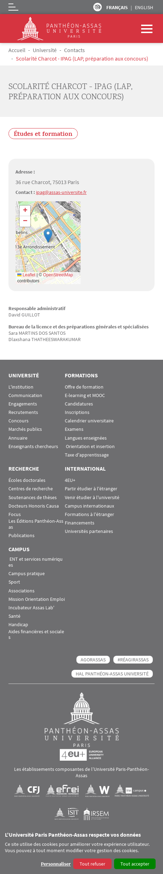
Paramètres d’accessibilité (97, 7)
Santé (14, 616)
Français (117, 7)
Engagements (22, 404)
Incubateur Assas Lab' (31, 608)
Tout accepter (134, 864)
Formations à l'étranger (89, 514)
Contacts (74, 50)
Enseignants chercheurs (33, 446)
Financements (79, 523)
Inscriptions (77, 412)
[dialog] (81, 851)
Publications (21, 536)
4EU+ (70, 480)
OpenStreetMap (58, 274)
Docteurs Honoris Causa (33, 506)
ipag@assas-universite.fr (61, 192)
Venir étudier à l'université (92, 498)
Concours (18, 421)
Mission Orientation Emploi (36, 599)
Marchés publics (25, 429)
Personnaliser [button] (56, 864)
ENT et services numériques (35, 562)
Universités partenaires (89, 531)
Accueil (16, 50)
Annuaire (17, 438)
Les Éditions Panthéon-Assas (35, 524)
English (144, 7)
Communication (25, 395)
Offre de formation (84, 387)
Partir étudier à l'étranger (91, 489)
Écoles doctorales (26, 480)
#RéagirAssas (133, 659)
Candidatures (79, 404)
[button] (48, 235)
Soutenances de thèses (32, 498)
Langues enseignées (86, 438)
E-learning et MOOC (85, 395)
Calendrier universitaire (89, 421)
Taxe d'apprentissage (87, 455)
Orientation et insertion (90, 446)
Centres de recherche (30, 489)
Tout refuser (92, 864)
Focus (14, 514)
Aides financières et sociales (36, 635)
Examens (74, 429)
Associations (21, 591)
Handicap (18, 625)
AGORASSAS (93, 659)
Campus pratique (26, 574)
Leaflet (26, 274)
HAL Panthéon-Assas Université (112, 673)
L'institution (20, 387)
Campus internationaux (89, 506)
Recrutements (23, 412)
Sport (14, 582)
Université (45, 50)
